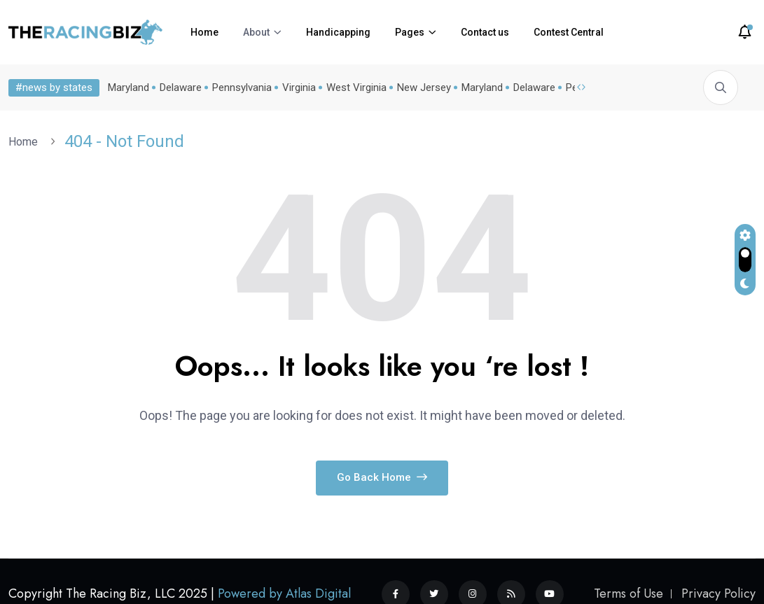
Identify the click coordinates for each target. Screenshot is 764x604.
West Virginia (354, 87)
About (256, 32)
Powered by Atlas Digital (284, 593)
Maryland (125, 87)
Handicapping (338, 32)
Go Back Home (382, 477)
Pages (409, 32)
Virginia (296, 87)
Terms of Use (628, 593)
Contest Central (569, 32)
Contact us (485, 32)
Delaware (178, 87)
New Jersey (421, 87)
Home (204, 32)
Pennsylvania (239, 87)
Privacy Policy (718, 593)
